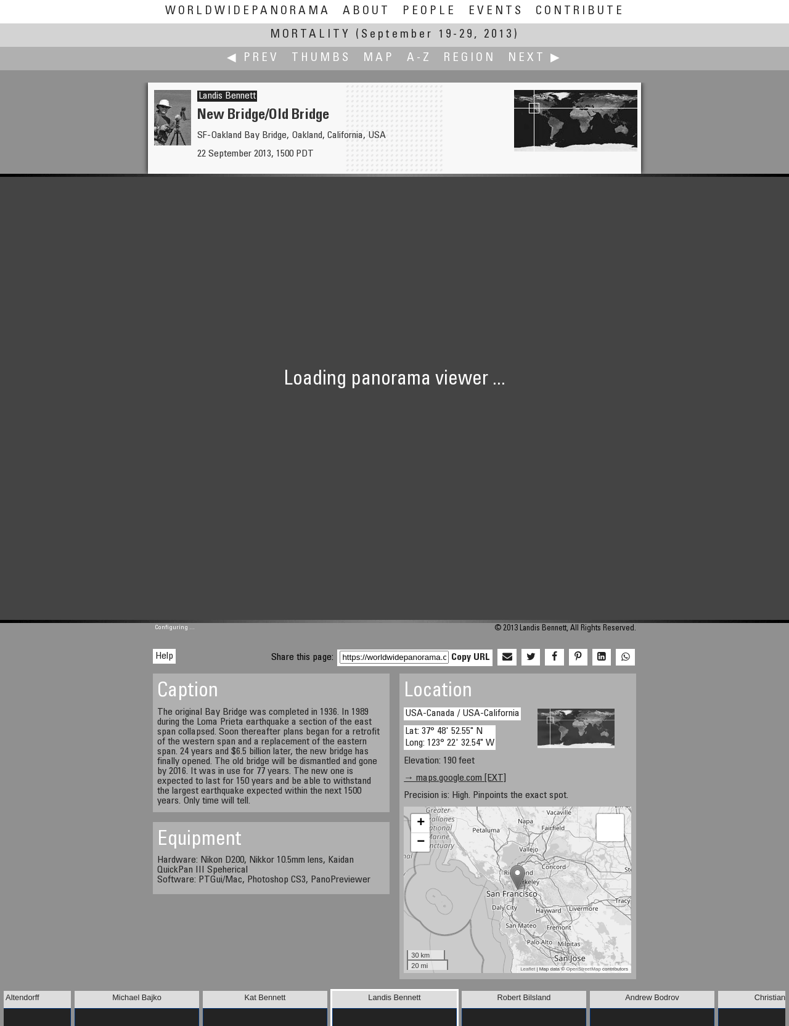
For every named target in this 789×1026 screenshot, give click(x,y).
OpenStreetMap (583, 969)
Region (470, 58)
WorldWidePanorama (247, 11)
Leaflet (527, 969)
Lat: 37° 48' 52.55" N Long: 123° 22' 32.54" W (449, 737)
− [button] (421, 842)
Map (378, 58)
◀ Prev (253, 58)
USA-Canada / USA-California (462, 714)
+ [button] (421, 823)
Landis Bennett (227, 96)
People (429, 11)
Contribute (580, 11)
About (366, 11)
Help (164, 656)
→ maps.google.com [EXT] (455, 778)
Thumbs (321, 58)
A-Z (419, 58)
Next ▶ (535, 58)
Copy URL (470, 657)
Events (495, 11)
